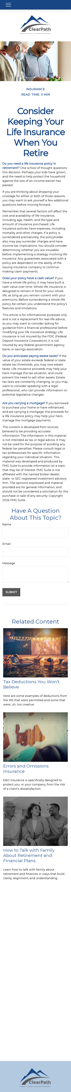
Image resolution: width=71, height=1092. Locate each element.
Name (6, 524)
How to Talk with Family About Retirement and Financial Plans (29, 855)
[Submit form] (11, 592)
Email (6, 544)
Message (8, 563)
